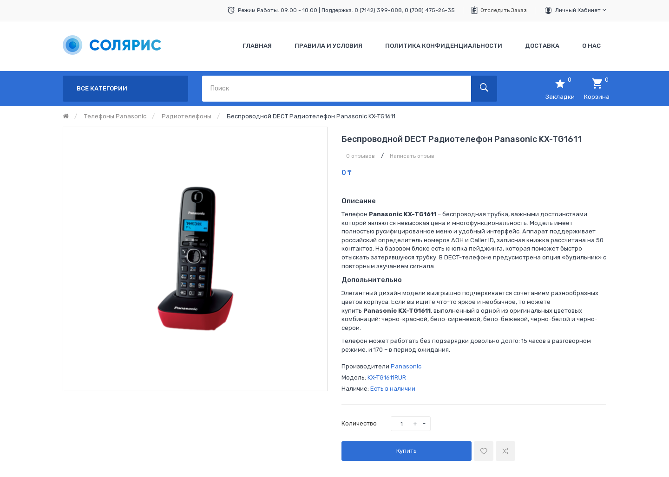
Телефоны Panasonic (115, 116)
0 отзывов (360, 156)
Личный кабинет (580, 9)
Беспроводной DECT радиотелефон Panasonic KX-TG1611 (311, 116)
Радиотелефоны (186, 116)
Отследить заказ (503, 10)
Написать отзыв (412, 156)
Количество (359, 423)
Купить (406, 450)
